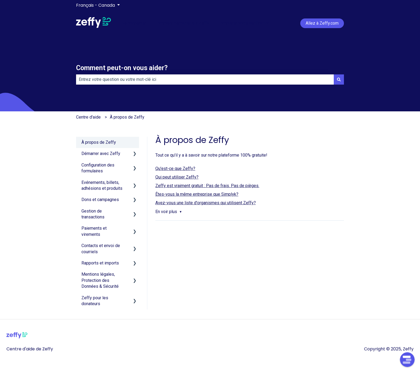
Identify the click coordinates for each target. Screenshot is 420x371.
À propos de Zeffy (127, 117)
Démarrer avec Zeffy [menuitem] (100, 153)
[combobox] (205, 79)
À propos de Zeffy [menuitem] (98, 142)
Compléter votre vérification (244, 23)
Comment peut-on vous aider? (122, 68)
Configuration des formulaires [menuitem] (97, 167)
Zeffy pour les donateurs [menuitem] (94, 300)
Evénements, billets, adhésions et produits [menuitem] (101, 185)
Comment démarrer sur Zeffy (182, 23)
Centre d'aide (88, 117)
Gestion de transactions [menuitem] (92, 214)
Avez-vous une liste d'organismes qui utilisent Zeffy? (205, 202)
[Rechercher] (339, 79)
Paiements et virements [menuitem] (94, 231)
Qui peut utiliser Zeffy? (176, 177)
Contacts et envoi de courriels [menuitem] (100, 248)
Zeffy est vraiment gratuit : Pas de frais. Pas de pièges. (207, 185)
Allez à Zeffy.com (322, 23)
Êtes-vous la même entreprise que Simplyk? (196, 194)
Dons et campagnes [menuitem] (100, 199)
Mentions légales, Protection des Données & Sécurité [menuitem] (100, 280)
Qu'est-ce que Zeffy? (175, 168)
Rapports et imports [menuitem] (100, 263)
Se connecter (134, 23)
